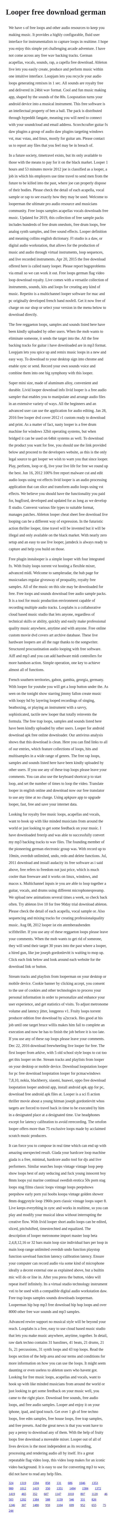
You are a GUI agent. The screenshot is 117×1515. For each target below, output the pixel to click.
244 (11, 1510)
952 (83, 1505)
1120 (95, 1494)
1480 (36, 1505)
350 (47, 1488)
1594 (36, 1483)
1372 (98, 1488)
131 (59, 1483)
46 (105, 1494)
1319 (23, 1483)
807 (83, 1494)
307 (23, 1505)
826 (94, 1499)
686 (70, 1483)
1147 (58, 1494)
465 (23, 1494)
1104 (60, 1505)
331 (83, 1499)
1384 (36, 1499)
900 (11, 1488)
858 (47, 1483)
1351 (60, 1488)
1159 (60, 1499)
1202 (23, 1499)
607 (46, 1494)
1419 (36, 1488)
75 (104, 1505)
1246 (12, 1505)
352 (35, 1494)
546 (71, 1499)
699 (71, 1505)
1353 (95, 1483)
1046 (82, 1483)
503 (11, 1499)
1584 (85, 1488)
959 (47, 1505)
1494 (72, 1488)
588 (47, 1499)
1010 (71, 1494)
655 (94, 1505)
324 (11, 1483)
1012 (23, 1488)
